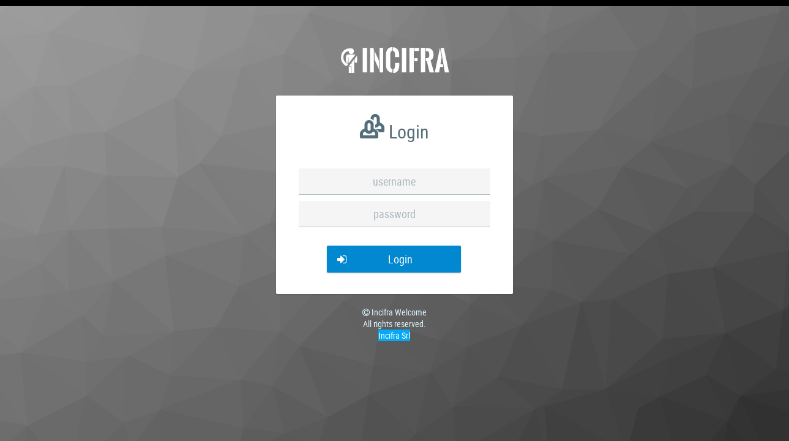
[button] (394, 259)
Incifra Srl (394, 335)
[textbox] (394, 181)
